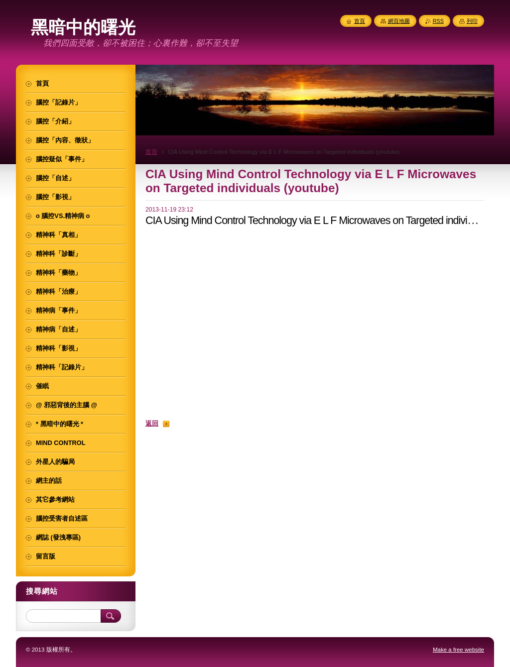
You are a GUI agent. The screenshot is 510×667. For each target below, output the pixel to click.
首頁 (151, 152)
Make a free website (458, 650)
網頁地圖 (399, 21)
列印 (472, 21)
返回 (151, 423)
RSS (438, 21)
